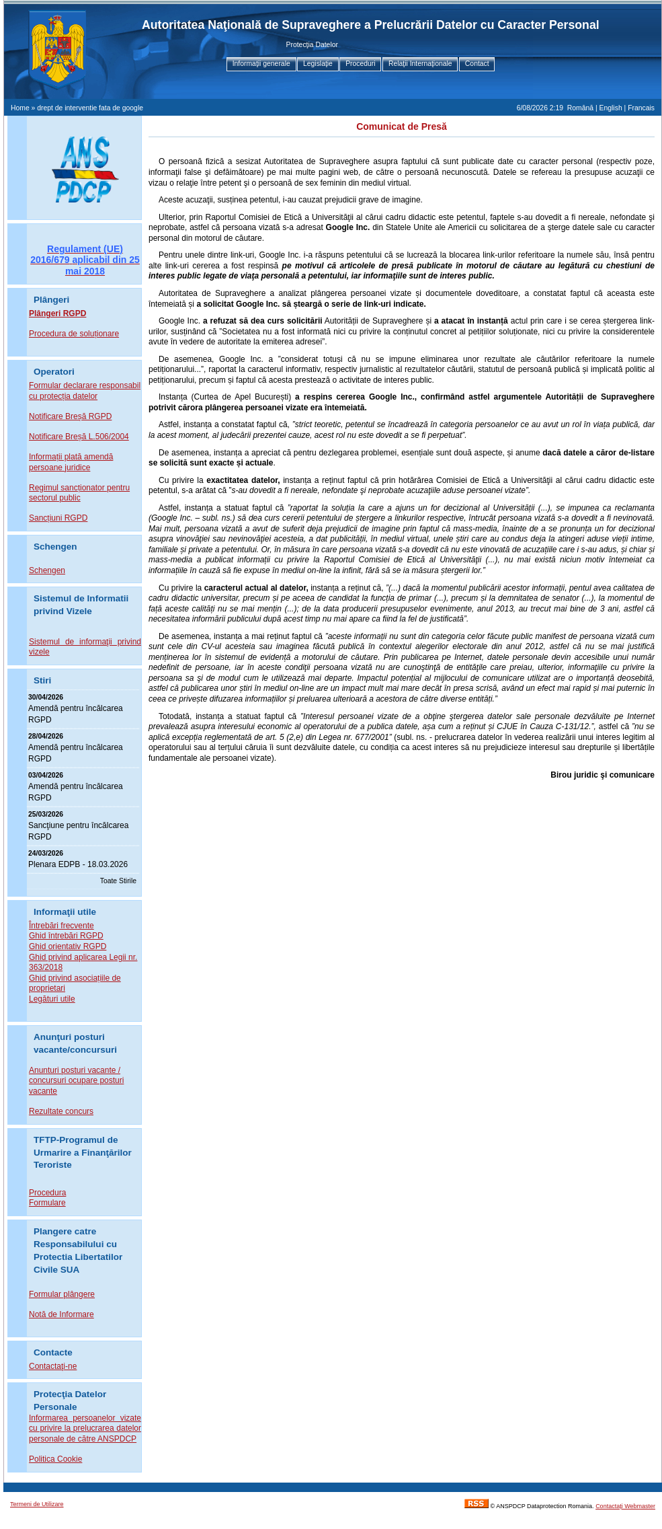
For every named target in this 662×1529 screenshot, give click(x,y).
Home (20, 108)
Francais (641, 108)
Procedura (47, 1192)
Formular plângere (62, 1294)
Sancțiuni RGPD (58, 518)
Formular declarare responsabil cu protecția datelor (84, 391)
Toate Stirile (118, 881)
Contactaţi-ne (53, 1366)
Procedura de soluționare (74, 333)
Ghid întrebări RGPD (66, 935)
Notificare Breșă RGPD (70, 416)
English (610, 108)
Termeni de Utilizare (37, 1504)
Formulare (47, 1202)
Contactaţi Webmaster (625, 1506)
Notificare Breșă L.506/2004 (79, 436)
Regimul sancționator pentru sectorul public (79, 493)
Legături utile (52, 999)
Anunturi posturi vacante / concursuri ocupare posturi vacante (76, 1081)
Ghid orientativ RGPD (67, 946)
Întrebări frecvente (61, 925)
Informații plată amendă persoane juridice (71, 462)
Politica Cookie (55, 1459)
